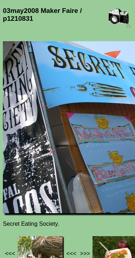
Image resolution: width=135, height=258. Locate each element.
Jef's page (16, 205)
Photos (43, 205)
